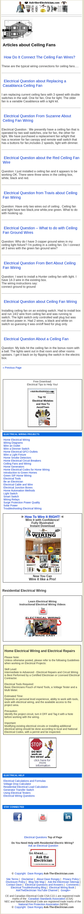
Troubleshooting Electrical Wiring (23, 508)
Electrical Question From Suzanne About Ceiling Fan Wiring (37, 118)
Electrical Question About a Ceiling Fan (36, 339)
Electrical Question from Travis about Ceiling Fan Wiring (40, 195)
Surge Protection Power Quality (22, 502)
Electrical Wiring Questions (19, 795)
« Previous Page (12, 367)
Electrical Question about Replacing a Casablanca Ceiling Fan (34, 83)
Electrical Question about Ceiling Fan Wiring (40, 302)
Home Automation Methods (19, 490)
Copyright (20, 873)
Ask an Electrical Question (43, 845)
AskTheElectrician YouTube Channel (36, 890)
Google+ (65, 890)
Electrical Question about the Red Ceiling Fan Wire (41, 160)
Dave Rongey (35, 873)
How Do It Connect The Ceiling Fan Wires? (39, 57)
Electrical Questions (35, 837)
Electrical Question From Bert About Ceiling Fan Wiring (39, 265)
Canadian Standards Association (46, 898)
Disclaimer (27, 879)
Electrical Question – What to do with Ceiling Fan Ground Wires (40, 230)
